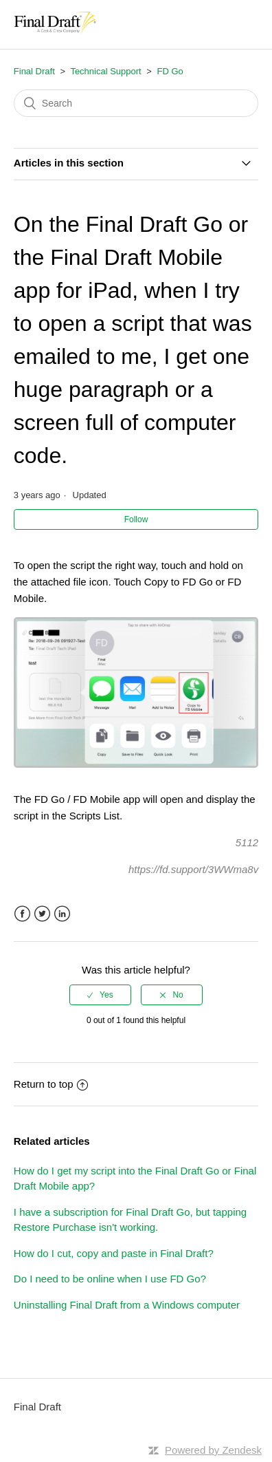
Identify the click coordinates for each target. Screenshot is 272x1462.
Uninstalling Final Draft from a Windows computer (127, 1305)
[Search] (136, 103)
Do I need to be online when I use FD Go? (110, 1278)
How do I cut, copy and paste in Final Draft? (114, 1253)
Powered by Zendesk (213, 1450)
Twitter (42, 914)
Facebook (22, 914)
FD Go (170, 71)
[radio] (100, 995)
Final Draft (34, 71)
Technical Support (105, 71)
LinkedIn (62, 914)
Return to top (51, 1084)
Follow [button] (136, 519)
